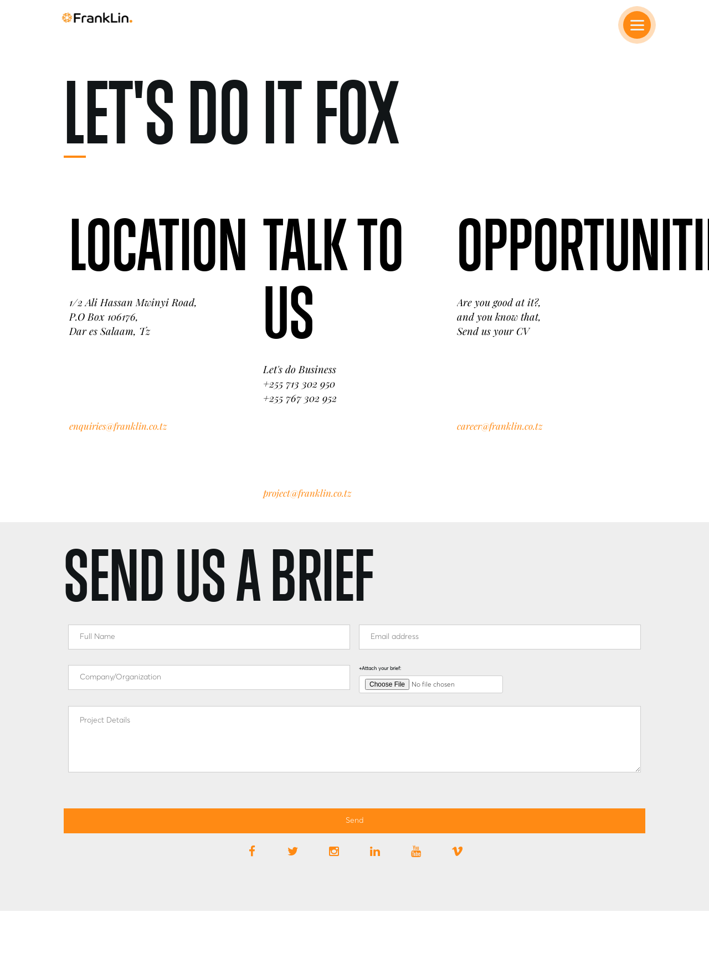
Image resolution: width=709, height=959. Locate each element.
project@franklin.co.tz (307, 493)
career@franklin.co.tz (499, 426)
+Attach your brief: (380, 668)
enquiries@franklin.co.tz (118, 426)
